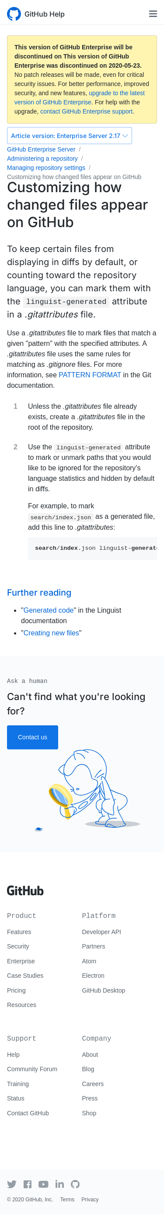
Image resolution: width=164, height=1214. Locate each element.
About (90, 1054)
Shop (89, 1113)
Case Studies (25, 975)
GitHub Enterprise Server (41, 149)
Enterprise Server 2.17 (69, 135)
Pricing (16, 990)
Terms (67, 1200)
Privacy (89, 1200)
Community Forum (32, 1069)
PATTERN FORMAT (90, 375)
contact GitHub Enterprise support (86, 111)
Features (19, 931)
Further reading (39, 592)
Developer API (102, 931)
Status (15, 1098)
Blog (88, 1069)
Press (90, 1098)
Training (18, 1083)
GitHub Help (44, 14)
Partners (93, 946)
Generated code (49, 610)
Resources (21, 1004)
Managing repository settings (46, 167)
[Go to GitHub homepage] (25, 887)
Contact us (32, 737)
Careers (93, 1083)
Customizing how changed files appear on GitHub (74, 176)
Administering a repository (42, 158)
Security (18, 946)
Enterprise (21, 961)
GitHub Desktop (104, 990)
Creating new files (51, 633)
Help (13, 1054)
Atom (89, 961)
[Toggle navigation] (153, 14)
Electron (93, 975)
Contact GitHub (28, 1113)
